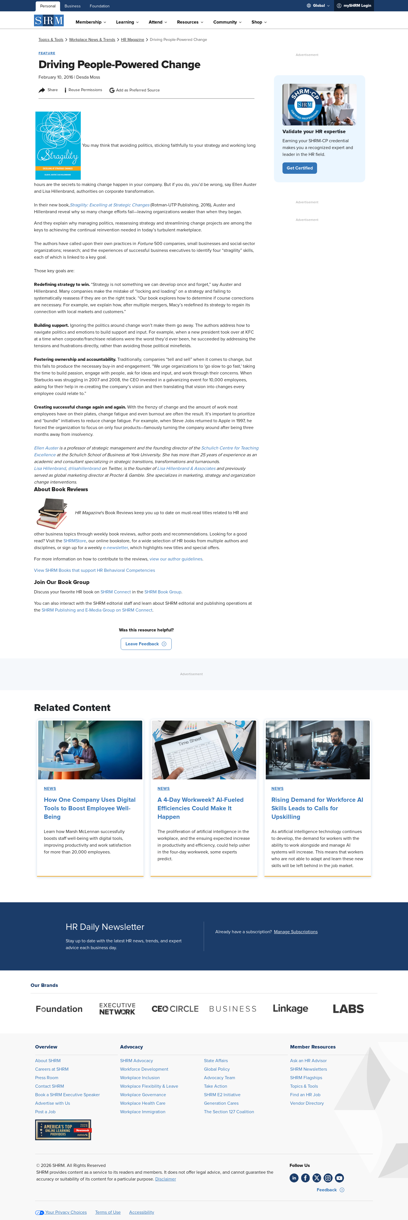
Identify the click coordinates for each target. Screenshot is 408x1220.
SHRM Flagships (306, 1077)
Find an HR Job (305, 1095)
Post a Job (45, 1112)
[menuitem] (318, 5)
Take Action (215, 1086)
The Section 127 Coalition (229, 1112)
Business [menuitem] (73, 6)
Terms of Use (108, 1212)
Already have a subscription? (243, 932)
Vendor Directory (307, 1103)
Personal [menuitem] (48, 6)
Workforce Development (144, 1069)
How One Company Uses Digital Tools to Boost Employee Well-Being (90, 808)
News (50, 789)
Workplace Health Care (142, 1103)
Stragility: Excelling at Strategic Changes (110, 205)
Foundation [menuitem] (100, 6)
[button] (146, 644)
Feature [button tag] (47, 53)
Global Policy (217, 1069)
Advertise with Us (52, 1103)
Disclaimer (165, 1179)
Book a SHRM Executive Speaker (67, 1095)
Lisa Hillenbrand (50, 468)
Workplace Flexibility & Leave (149, 1086)
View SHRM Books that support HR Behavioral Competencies (94, 570)
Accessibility (141, 1212)
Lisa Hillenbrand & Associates (186, 468)
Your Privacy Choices (66, 1212)
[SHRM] (49, 20)
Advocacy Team (219, 1077)
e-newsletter (115, 547)
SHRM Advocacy (136, 1060)
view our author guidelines (176, 559)
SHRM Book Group (162, 592)
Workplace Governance (143, 1095)
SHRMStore (74, 541)
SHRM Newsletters (308, 1069)
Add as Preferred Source (134, 90)
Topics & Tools (304, 1086)
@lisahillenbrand (85, 468)
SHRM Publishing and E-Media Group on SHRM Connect (97, 610)
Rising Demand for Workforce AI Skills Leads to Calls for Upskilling (317, 808)
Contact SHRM (49, 1086)
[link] (51, 39)
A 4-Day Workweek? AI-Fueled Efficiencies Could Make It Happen (201, 808)
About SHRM (48, 1060)
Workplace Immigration (142, 1112)
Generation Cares (221, 1103)
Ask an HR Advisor (308, 1060)
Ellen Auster (46, 448)
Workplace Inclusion (140, 1077)
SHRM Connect (116, 592)
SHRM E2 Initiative (222, 1095)
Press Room (46, 1077)
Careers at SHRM (52, 1069)
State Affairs (216, 1060)
